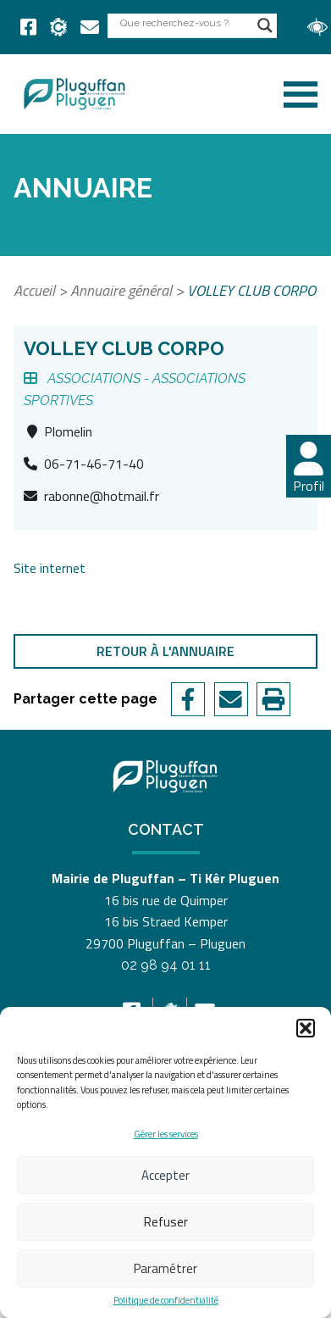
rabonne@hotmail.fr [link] (101, 496)
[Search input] (184, 22)
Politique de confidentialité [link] (165, 1300)
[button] (305, 1028)
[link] (28, 27)
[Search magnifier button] (265, 25)
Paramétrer (165, 1268)
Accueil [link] (34, 290)
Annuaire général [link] (121, 290)
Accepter (165, 1175)
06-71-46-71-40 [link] (94, 463)
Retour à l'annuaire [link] (165, 651)
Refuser (166, 1222)
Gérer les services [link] (166, 1134)
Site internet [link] (50, 568)
